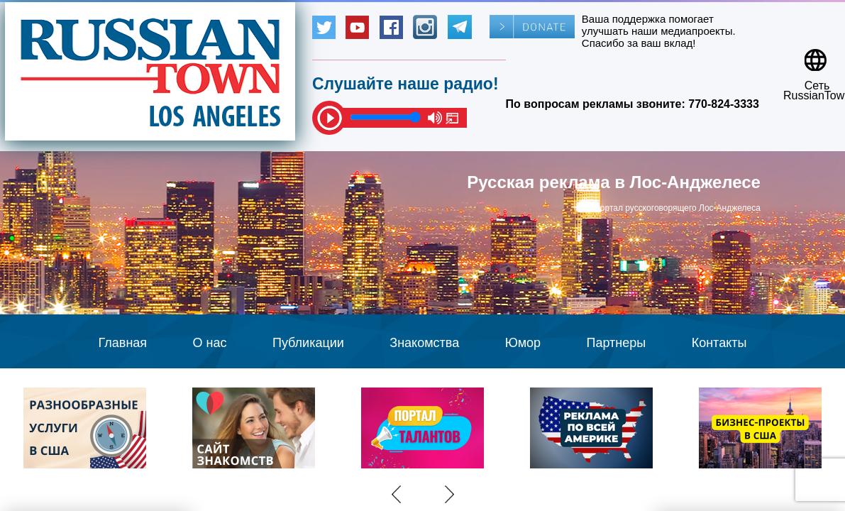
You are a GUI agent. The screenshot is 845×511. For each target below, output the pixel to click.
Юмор (523, 343)
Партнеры (616, 343)
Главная (123, 343)
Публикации (308, 343)
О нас (210, 343)
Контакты (719, 343)
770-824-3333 (723, 104)
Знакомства (424, 343)
